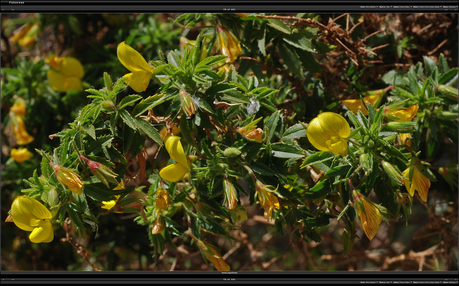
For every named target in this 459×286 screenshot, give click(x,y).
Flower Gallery (406, 7)
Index (389, 7)
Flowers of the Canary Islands (430, 7)
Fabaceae (453, 7)
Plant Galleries (372, 7)
